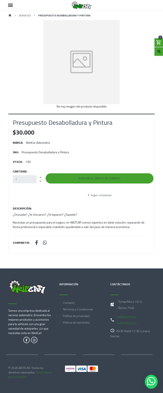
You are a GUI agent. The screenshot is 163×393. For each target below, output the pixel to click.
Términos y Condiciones (78, 309)
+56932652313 (126, 323)
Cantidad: (20, 171)
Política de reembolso (76, 322)
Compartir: (21, 242)
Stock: (18, 161)
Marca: (18, 142)
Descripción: (22, 208)
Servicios (25, 15)
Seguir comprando (99, 195)
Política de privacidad (76, 316)
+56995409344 (126, 317)
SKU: (16, 152)
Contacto (68, 302)
